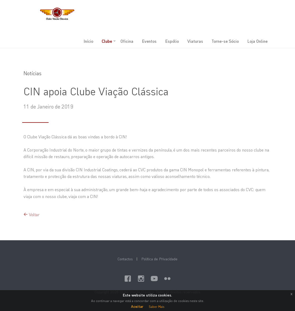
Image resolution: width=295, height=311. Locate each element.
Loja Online (257, 41)
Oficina (126, 41)
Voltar (32, 218)
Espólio (172, 41)
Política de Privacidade (159, 259)
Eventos (149, 41)
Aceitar (137, 306)
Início (88, 41)
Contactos (125, 259)
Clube (107, 41)
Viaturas (195, 41)
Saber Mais (156, 306)
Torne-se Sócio (225, 41)
